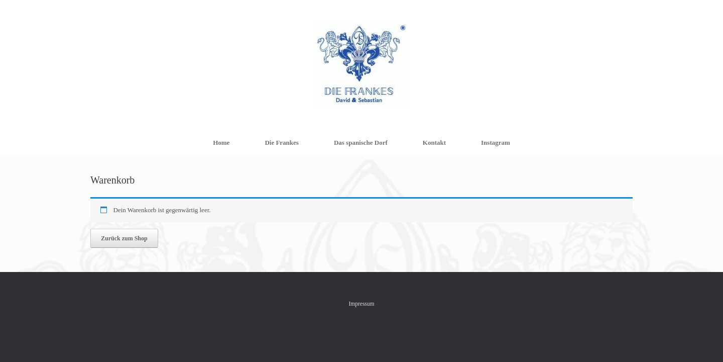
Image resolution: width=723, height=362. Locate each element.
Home (221, 142)
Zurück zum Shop (124, 238)
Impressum (361, 304)
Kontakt (434, 142)
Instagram (495, 142)
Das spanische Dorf (361, 142)
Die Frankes (282, 142)
